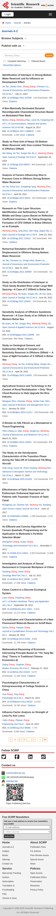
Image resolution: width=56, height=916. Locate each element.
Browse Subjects (13, 38)
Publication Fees (38, 847)
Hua (7, 694)
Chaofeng (22, 597)
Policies (35, 868)
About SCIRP (38, 842)
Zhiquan (22, 720)
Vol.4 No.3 (18, 698)
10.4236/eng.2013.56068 (18, 728)
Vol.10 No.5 (7, 268)
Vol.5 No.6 (19, 724)
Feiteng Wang (32, 364)
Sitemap (6, 859)
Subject (5, 851)
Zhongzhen (10, 542)
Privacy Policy (36, 890)
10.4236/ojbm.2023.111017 (20, 412)
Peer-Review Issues (39, 855)
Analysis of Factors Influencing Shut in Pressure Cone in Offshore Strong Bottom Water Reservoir (26, 178)
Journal (17, 23)
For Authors (35, 851)
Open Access (36, 873)
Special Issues (37, 859)
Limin (8, 597)
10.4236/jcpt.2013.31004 (18, 639)
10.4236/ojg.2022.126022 (19, 301)
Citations (13, 101)
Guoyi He (17, 468)
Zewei (24, 571)
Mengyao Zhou (9, 401)
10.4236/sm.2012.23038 (18, 579)
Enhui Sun (15, 186)
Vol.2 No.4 (33, 545)
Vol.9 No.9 (31, 157)
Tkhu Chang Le (9, 431)
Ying (19, 694)
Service (7, 868)
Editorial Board (38, 61)
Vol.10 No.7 (7, 94)
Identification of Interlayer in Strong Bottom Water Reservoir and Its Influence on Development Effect (27, 78)
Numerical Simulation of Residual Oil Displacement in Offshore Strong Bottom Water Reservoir (25, 252)
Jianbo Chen (16, 86)
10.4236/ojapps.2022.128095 (20, 335)
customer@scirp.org (15, 773)
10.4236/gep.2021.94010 (18, 198)
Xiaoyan (23, 627)
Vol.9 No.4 (7, 194)
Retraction (35, 885)
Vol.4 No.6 (34, 508)
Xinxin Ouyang (30, 468)
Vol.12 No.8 (39, 327)
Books (5, 855)
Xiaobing (9, 571)
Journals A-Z (8, 847)
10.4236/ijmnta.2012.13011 (20, 609)
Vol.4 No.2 (24, 668)
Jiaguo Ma (44, 231)
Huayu (26, 542)
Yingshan (23, 664)
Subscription (8, 881)
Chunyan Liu (42, 86)
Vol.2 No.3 (22, 575)
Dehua (8, 627)
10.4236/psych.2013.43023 (19, 701)
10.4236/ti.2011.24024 (17, 553)
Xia (36, 505)
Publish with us (12, 45)
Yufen (8, 720)
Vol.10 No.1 (7, 475)
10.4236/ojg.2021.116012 (19, 238)
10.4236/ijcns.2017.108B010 (20, 131)
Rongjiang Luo (9, 505)
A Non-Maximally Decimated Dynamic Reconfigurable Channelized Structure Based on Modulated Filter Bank (27, 112)
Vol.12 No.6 (31, 297)
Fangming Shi (46, 120)
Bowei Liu (40, 260)
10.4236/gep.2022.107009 (19, 98)
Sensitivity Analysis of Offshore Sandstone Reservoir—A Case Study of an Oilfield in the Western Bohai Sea (27, 315)
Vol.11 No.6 (31, 234)
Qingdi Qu (34, 431)
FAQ (4, 894)
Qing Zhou (23, 231)
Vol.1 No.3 (7, 605)
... (29, 739)
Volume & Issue (9, 898)
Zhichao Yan (22, 505)
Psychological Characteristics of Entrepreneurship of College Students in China (25, 686)
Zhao (23, 120)
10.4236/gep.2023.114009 (19, 375)
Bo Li (34, 153)
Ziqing (8, 664)
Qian (23, 431)
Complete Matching (16, 61)
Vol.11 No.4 (7, 371)
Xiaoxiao (24, 401)
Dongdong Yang (28, 186)
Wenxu (8, 120)
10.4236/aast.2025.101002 (19, 479)
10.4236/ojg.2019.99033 (18, 164)
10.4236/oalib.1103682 (17, 516)
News (33, 863)
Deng (45, 468)
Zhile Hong (7, 468)
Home (8, 23)
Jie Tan (5, 86)
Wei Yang (33, 231)
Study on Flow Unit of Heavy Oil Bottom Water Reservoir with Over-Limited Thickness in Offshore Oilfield (28, 145)
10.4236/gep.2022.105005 (19, 272)
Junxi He (35, 120)
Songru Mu (26, 153)
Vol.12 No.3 (43, 434)
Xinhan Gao (38, 401)
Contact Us (7, 863)
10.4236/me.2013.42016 (18, 672)
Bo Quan (22, 294)
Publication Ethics (38, 877)
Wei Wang (7, 153)
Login (7, 14)
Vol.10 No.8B (17, 127)
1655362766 (12, 781)
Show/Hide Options (12, 65)
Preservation (36, 881)
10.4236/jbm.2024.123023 (19, 442)
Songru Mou (28, 260)
